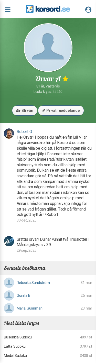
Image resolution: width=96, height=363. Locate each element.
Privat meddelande (61, 110)
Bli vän (24, 110)
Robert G (24, 131)
